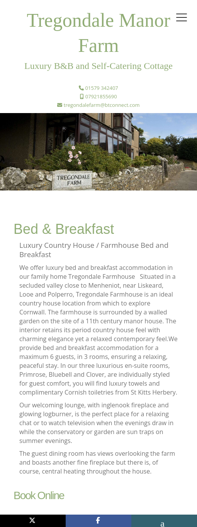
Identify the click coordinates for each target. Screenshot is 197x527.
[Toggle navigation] (181, 17)
